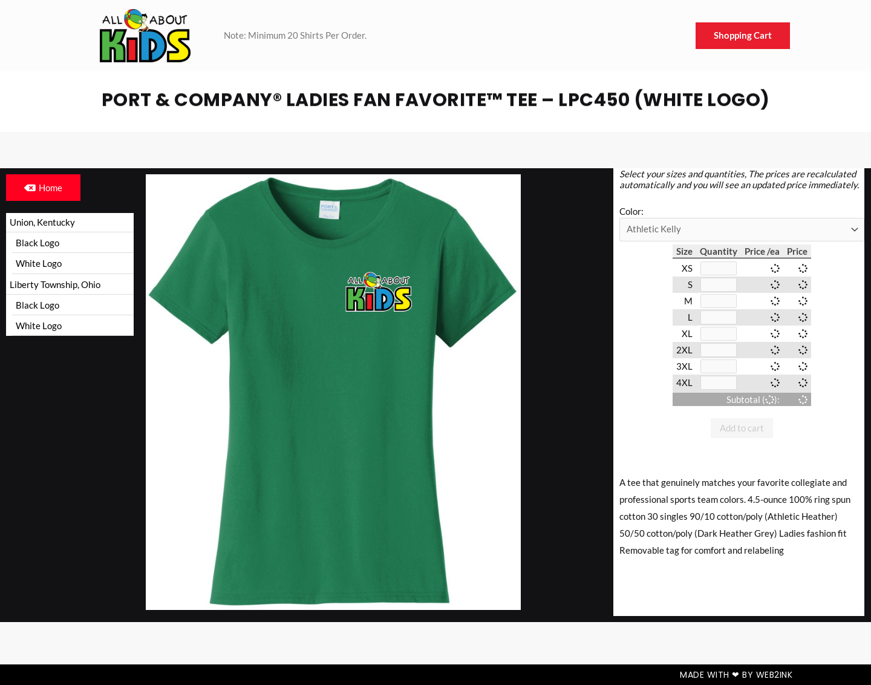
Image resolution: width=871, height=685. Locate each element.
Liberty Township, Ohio (55, 285)
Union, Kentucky (42, 222)
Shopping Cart (743, 35)
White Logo (39, 264)
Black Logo (37, 243)
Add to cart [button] (742, 433)
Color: (631, 211)
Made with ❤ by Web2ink (736, 675)
